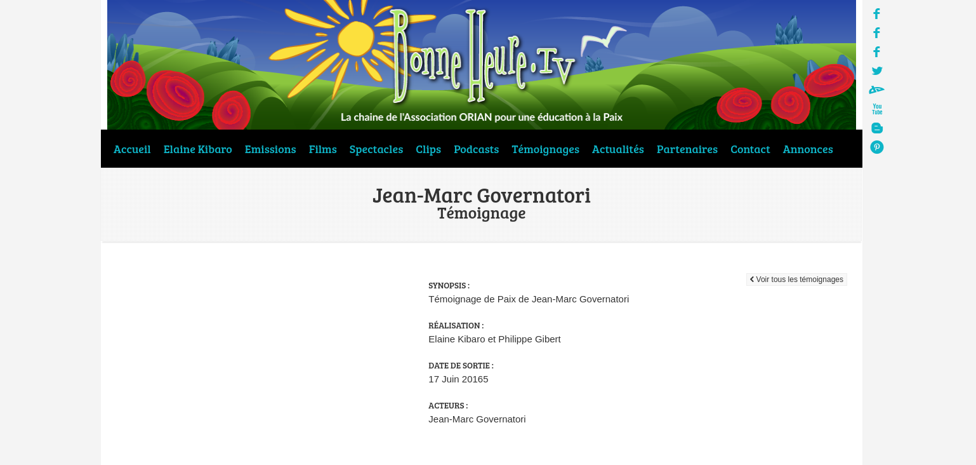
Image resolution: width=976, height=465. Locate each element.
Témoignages (546, 148)
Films (323, 148)
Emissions (270, 148)
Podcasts (476, 148)
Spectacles (376, 148)
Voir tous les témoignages (796, 279)
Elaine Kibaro (198, 148)
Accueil (132, 148)
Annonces (808, 148)
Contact (750, 148)
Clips (428, 148)
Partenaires (687, 148)
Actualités (618, 148)
